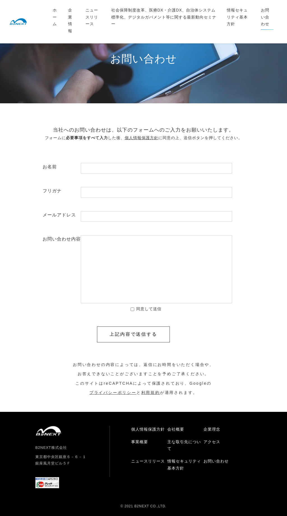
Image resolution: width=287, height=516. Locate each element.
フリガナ (62, 190)
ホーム (55, 17)
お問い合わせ (265, 17)
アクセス (211, 442)
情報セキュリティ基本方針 (237, 17)
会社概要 (175, 429)
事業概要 (139, 442)
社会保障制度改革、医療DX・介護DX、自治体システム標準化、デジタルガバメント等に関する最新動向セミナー (163, 17)
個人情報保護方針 (148, 429)
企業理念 (211, 429)
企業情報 (70, 20)
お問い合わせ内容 (62, 239)
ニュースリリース (91, 17)
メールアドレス (62, 215)
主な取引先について (184, 445)
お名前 (62, 166)
